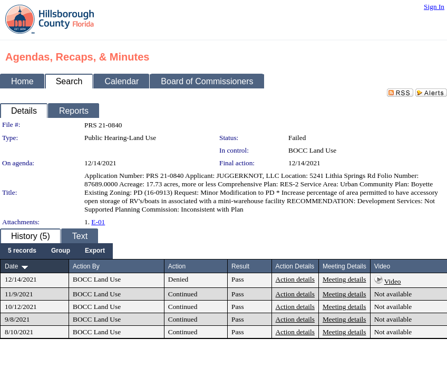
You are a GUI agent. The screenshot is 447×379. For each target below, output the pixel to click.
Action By (86, 266)
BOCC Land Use (312, 150)
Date (11, 266)
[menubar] (56, 251)
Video (392, 281)
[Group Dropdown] (60, 251)
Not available (393, 294)
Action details (295, 279)
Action (177, 266)
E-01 (98, 222)
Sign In (434, 7)
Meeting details (344, 279)
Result (240, 266)
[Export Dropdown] (95, 251)
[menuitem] (22, 251)
